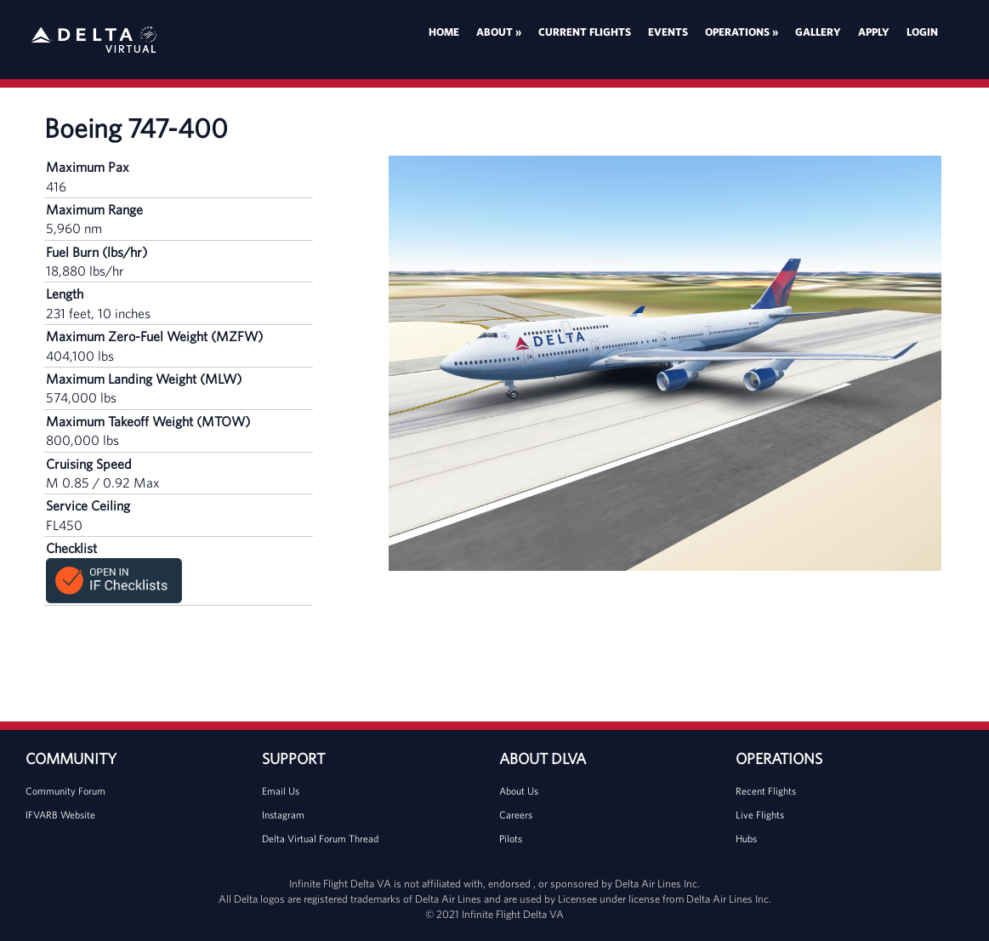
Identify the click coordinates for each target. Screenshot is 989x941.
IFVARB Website (60, 814)
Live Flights (760, 814)
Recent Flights (766, 790)
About (498, 32)
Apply (874, 32)
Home (444, 32)
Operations (741, 32)
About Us (518, 790)
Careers (515, 814)
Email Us (280, 790)
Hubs (746, 838)
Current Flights (584, 32)
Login (922, 32)
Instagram (283, 814)
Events (668, 32)
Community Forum (65, 790)
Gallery (818, 32)
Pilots (510, 838)
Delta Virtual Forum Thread (320, 838)
